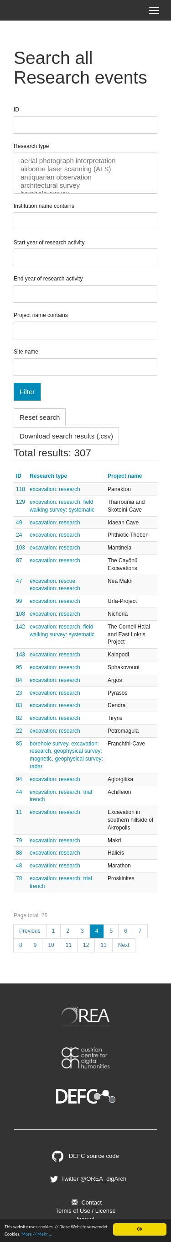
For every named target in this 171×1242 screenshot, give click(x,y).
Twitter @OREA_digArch (87, 1178)
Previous (30, 931)
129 (20, 502)
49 (19, 522)
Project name (125, 476)
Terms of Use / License (85, 1210)
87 (19, 560)
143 (20, 654)
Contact (85, 1202)
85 (19, 743)
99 (19, 601)
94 (19, 779)
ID (16, 109)
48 (19, 865)
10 (51, 945)
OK (139, 1229)
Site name (26, 352)
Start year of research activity (49, 242)
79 (19, 840)
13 (103, 945)
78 (19, 878)
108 (20, 614)
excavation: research (55, 489)
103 (20, 547)
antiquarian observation (85, 177)
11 (19, 812)
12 (86, 945)
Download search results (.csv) (66, 436)
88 (19, 853)
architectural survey (85, 185)
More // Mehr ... (36, 1234)
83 (19, 705)
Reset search (40, 417)
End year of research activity (48, 278)
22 (19, 731)
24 (19, 535)
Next (124, 945)
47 (19, 581)
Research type (31, 146)
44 (19, 792)
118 (20, 489)
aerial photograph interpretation (85, 161)
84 (19, 680)
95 (19, 667)
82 (19, 718)
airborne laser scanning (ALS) (85, 169)
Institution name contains (44, 206)
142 (20, 627)
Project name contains (41, 315)
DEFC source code (85, 1155)
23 (19, 693)
